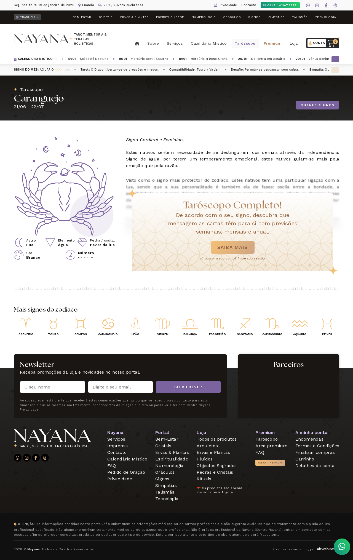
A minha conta (311, 432)
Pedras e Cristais (215, 472)
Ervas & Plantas (134, 17)
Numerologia (204, 17)
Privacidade (228, 5)
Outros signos (318, 105)
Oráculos (232, 17)
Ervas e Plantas (213, 452)
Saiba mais (232, 247)
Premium (273, 43)
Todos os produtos (217, 439)
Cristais (106, 17)
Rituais (204, 478)
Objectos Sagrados (217, 465)
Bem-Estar (82, 17)
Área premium (271, 445)
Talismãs (299, 17)
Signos (254, 17)
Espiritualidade (170, 17)
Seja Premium (270, 462)
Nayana (115, 432)
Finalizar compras (315, 452)
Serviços (175, 43)
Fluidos (205, 459)
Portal (162, 432)
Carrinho (304, 459)
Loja (294, 43)
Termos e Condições (317, 445)
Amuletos (207, 445)
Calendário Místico (209, 43)
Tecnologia (325, 17)
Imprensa (117, 445)
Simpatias (276, 17)
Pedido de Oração (126, 472)
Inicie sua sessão (251, 258)
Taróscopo (245, 43)
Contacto (248, 5)
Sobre (153, 43)
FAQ (111, 465)
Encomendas (309, 439)
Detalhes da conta (315, 465)
